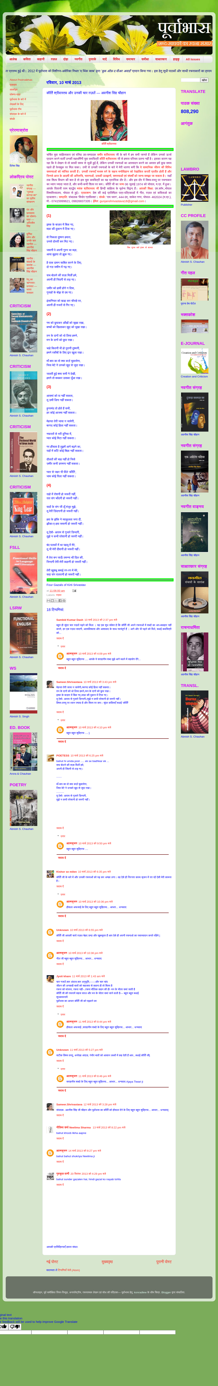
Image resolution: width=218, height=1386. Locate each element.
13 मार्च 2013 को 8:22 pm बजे (109, 1127)
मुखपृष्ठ (13, 84)
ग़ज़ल (54, 59)
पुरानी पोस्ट (164, 1262)
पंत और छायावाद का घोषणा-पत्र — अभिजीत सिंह (31, 218)
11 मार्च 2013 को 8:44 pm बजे (94, 1021)
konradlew (140, 1292)
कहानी (41, 59)
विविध (116, 59)
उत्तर (63, 646)
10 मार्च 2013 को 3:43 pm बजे (100, 682)
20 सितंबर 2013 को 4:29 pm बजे (88, 1173)
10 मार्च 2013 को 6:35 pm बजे (94, 871)
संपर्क (12, 118)
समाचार (130, 59)
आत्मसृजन (71, 653)
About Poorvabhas (21, 79)
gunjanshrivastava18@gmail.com (122, 201)
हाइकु (176, 59)
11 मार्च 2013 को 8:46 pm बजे (94, 1076)
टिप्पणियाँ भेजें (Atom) (69, 1270)
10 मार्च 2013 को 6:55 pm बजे (86, 930)
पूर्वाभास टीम (15, 109)
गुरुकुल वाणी (62, 1173)
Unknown (62, 930)
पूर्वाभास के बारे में (18, 99)
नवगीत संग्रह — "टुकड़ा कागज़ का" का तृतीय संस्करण (31, 193)
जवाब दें (60, 638)
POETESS (62, 755)
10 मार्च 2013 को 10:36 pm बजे (95, 901)
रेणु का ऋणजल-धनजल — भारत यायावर (31, 286)
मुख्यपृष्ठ (107, 1262)
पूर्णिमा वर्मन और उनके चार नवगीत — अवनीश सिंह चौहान (31, 242)
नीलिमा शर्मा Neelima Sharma (74, 1127)
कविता (27, 59)
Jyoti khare (63, 976)
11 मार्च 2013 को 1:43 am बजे (88, 976)
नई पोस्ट (52, 1262)
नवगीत (79, 59)
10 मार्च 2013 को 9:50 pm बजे (94, 843)
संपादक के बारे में (18, 114)
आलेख (13, 59)
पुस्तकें (92, 59)
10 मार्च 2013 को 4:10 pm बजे (94, 727)
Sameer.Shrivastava (69, 682)
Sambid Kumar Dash (69, 619)
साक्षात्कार (161, 59)
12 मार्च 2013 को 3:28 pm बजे (100, 1104)
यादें (104, 59)
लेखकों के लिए (17, 104)
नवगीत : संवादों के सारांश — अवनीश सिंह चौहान (31, 265)
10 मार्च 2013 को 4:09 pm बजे (94, 653)
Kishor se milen (66, 871)
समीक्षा (145, 59)
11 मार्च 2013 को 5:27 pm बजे (86, 1049)
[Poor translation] (14, 1326)
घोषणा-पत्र (15, 94)
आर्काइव (14, 89)
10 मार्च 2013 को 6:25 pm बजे (86, 755)
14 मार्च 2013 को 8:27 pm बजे (84, 1150)
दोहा (65, 59)
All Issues (193, 59)
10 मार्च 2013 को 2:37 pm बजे (101, 619)
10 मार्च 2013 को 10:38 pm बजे (85, 953)
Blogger (166, 1292)
